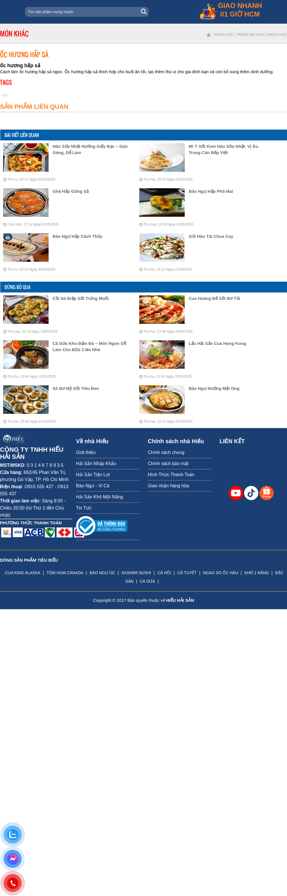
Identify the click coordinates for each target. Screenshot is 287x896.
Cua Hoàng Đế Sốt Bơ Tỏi (214, 298)
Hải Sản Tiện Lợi (93, 474)
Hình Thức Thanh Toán (171, 474)
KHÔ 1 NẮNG (256, 572)
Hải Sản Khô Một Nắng (99, 496)
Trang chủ (223, 35)
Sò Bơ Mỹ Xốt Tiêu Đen (76, 388)
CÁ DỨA (147, 581)
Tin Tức (84, 508)
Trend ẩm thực (251, 35)
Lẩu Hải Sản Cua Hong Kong (217, 343)
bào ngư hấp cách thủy (77, 236)
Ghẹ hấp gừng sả (71, 191)
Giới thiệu (86, 452)
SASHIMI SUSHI (136, 572)
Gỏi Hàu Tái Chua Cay (211, 236)
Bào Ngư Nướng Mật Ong (214, 388)
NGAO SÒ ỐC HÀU (220, 572)
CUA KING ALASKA (22, 572)
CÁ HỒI (164, 572)
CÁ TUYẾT (187, 572)
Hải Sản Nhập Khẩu (96, 463)
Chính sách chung (166, 452)
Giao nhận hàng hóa (168, 485)
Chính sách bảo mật (168, 463)
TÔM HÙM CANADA (65, 572)
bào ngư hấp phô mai (211, 191)
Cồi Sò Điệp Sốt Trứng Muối (81, 298)
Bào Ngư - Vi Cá (92, 485)
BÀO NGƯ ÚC (102, 572)
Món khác (278, 35)
